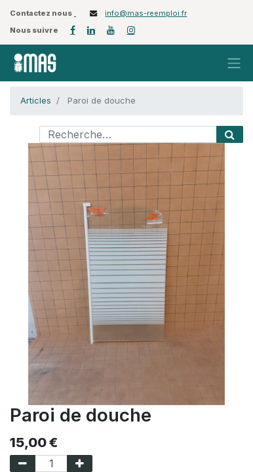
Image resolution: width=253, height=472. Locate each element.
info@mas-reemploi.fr (146, 13)
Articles (35, 100)
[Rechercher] (229, 134)
